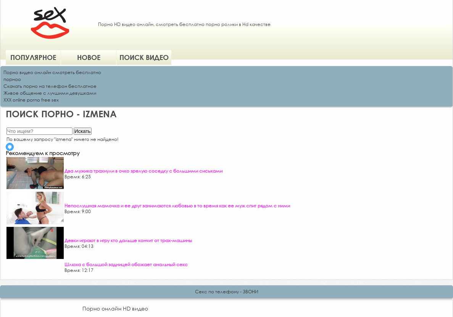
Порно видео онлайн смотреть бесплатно (52, 72)
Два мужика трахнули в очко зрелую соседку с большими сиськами (143, 171)
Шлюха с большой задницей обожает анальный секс (126, 264)
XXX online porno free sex (31, 100)
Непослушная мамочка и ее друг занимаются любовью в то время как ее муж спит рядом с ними (177, 206)
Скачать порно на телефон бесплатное (50, 86)
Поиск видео (144, 57)
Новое (88, 57)
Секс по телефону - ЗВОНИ (226, 291)
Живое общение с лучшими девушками (49, 93)
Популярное (33, 57)
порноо (12, 79)
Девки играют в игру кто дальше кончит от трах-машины (128, 240)
